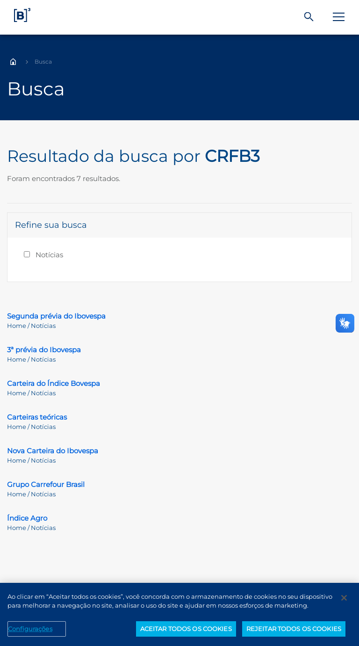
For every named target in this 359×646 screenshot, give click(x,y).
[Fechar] (344, 601)
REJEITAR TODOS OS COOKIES (293, 632)
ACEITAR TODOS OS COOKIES (186, 632)
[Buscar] (309, 17)
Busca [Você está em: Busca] (43, 61)
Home (13, 61)
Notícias (49, 254)
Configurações (30, 632)
